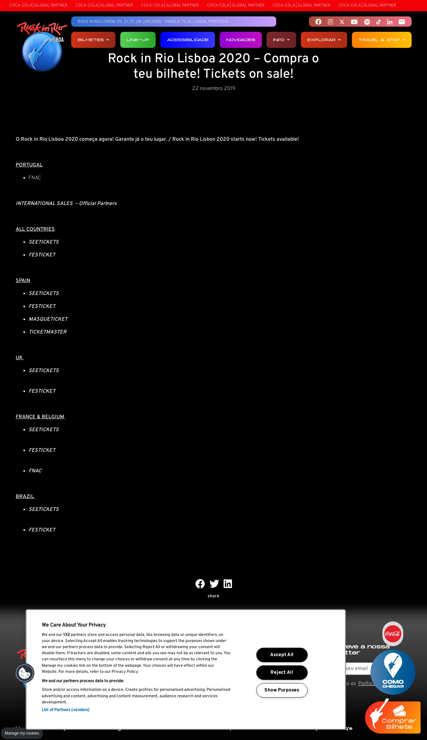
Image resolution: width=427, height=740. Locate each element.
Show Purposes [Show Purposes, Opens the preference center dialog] (281, 690)
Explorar (324, 39)
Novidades (240, 39)
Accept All (282, 655)
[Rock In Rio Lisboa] (42, 47)
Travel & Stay (381, 39)
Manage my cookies (22, 733)
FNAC (35, 178)
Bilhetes (93, 39)
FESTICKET (42, 450)
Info (281, 39)
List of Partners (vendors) (66, 710)
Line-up (138, 39)
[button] (24, 673)
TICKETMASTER (47, 332)
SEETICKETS (44, 430)
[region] (186, 669)
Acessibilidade (188, 39)
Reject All (281, 673)
